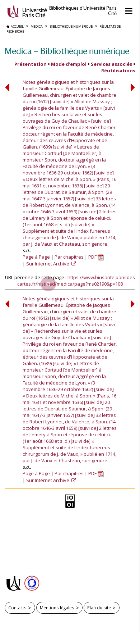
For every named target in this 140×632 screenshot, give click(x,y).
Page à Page (36, 257)
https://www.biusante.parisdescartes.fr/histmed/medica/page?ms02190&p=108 (76, 280)
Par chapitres (69, 257)
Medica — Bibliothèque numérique (67, 51)
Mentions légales (57, 607)
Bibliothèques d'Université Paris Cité (83, 10)
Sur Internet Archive (48, 263)
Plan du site (99, 607)
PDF (96, 257)
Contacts (17, 607)
